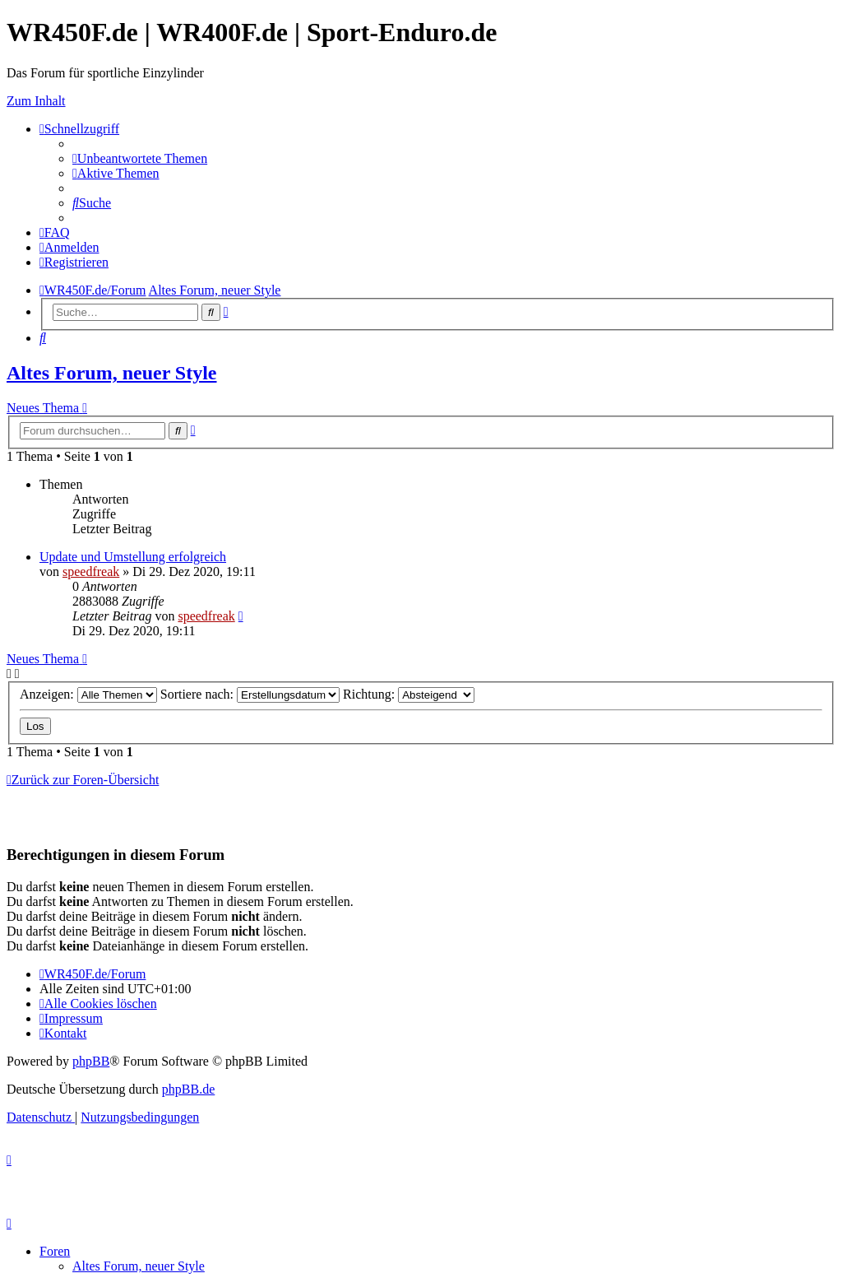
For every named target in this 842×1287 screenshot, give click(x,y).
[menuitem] (139, 158)
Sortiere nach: (250, 694)
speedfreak (90, 571)
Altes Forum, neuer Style (112, 372)
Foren (54, 1251)
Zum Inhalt (36, 101)
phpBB (90, 1061)
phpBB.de (188, 1089)
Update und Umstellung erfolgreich (132, 557)
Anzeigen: (88, 694)
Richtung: (408, 694)
